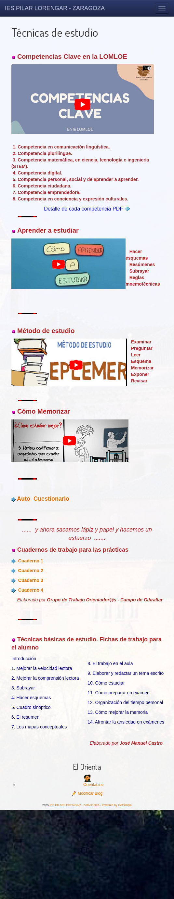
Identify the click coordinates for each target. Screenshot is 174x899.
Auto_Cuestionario (43, 498)
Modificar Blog (87, 793)
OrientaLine (93, 784)
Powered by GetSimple (117, 805)
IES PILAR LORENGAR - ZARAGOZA (55, 8)
